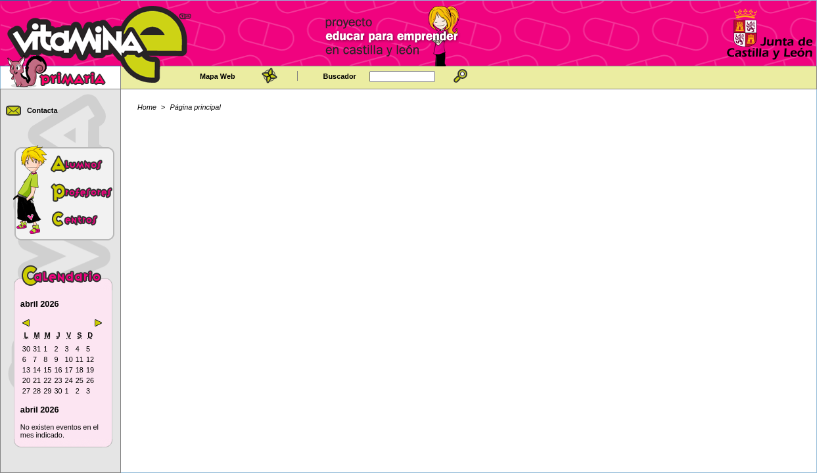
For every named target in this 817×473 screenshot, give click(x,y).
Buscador (339, 76)
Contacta (42, 110)
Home (146, 107)
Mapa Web (217, 76)
